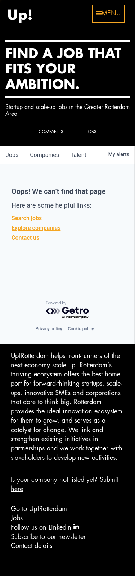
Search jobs (27, 218)
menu (108, 13)
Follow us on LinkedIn (45, 526)
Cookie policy (81, 328)
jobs (12, 154)
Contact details (31, 546)
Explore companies (36, 227)
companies (44, 154)
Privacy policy (48, 328)
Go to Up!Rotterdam (39, 508)
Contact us (25, 237)
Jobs (17, 518)
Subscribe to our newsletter (48, 537)
